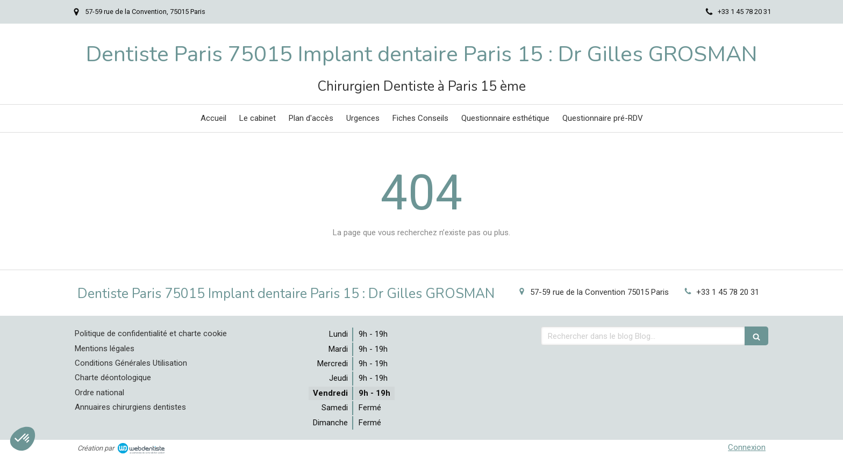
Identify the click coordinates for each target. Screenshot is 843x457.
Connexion (747, 447)
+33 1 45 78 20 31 (727, 292)
